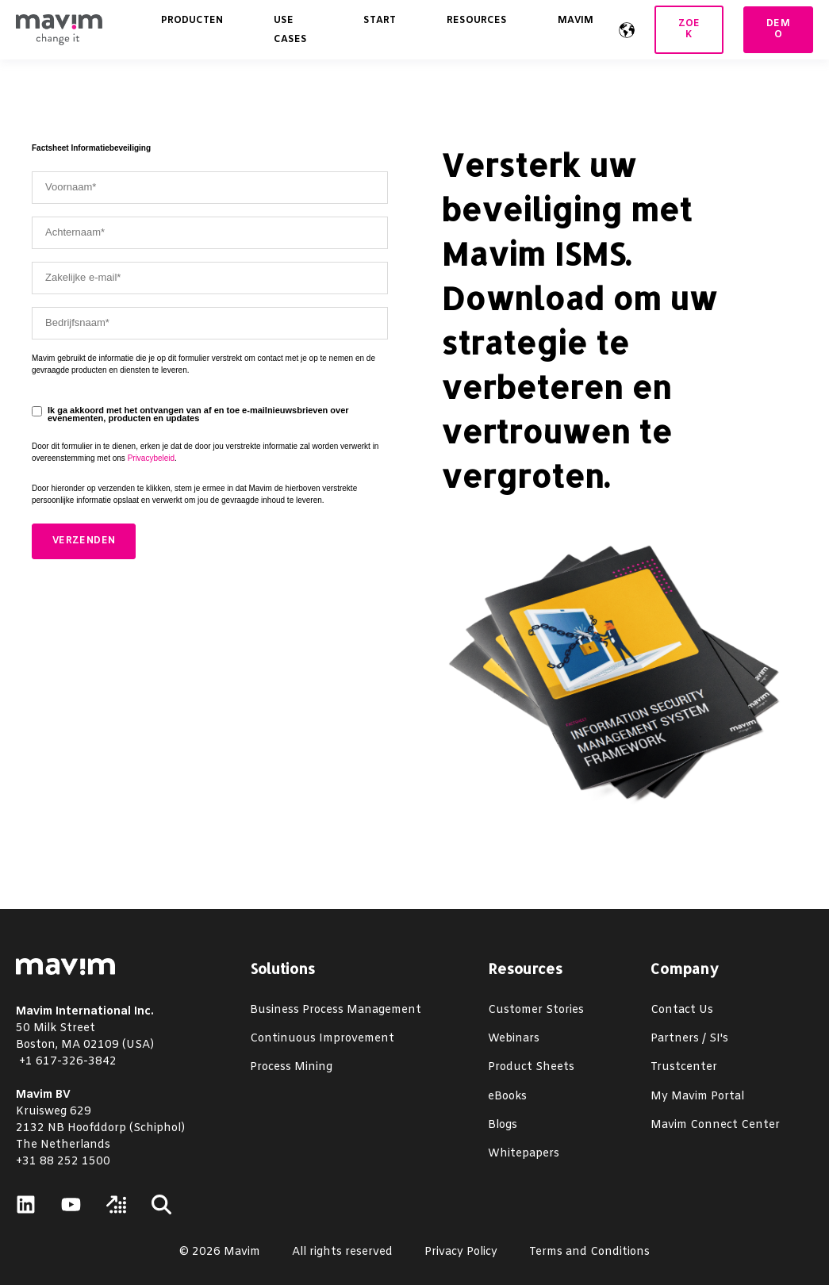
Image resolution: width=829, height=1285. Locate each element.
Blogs (502, 1125)
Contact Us (682, 1010)
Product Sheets (531, 1067)
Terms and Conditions (589, 1252)
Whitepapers (523, 1153)
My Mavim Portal (697, 1096)
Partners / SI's (689, 1038)
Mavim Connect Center (715, 1125)
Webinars (513, 1038)
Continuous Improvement (322, 1038)
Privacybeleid (151, 458)
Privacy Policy (460, 1252)
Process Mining (291, 1067)
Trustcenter (684, 1067)
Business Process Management (335, 1010)
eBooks (507, 1096)
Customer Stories (536, 1010)
